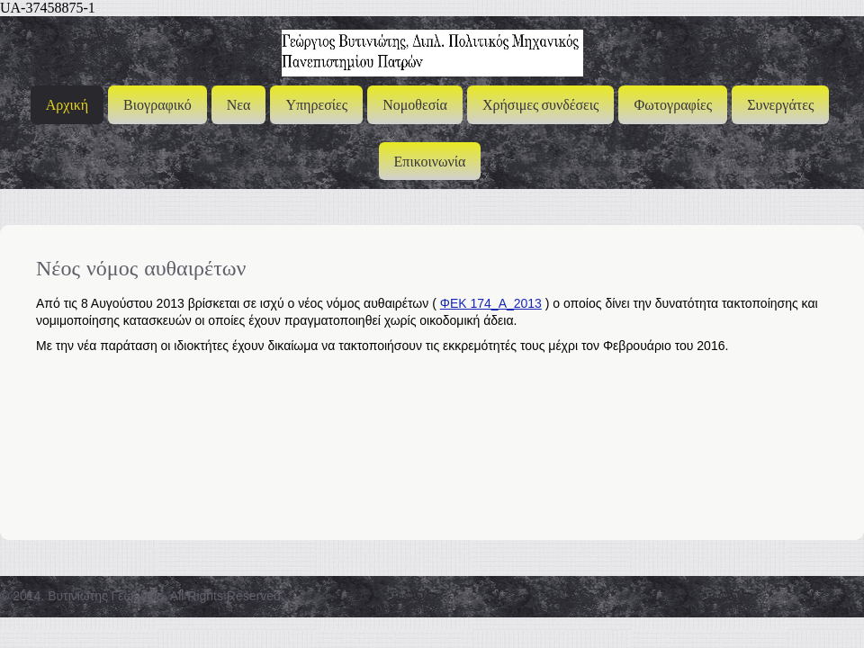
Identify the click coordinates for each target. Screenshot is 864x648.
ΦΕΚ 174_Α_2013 (491, 303)
